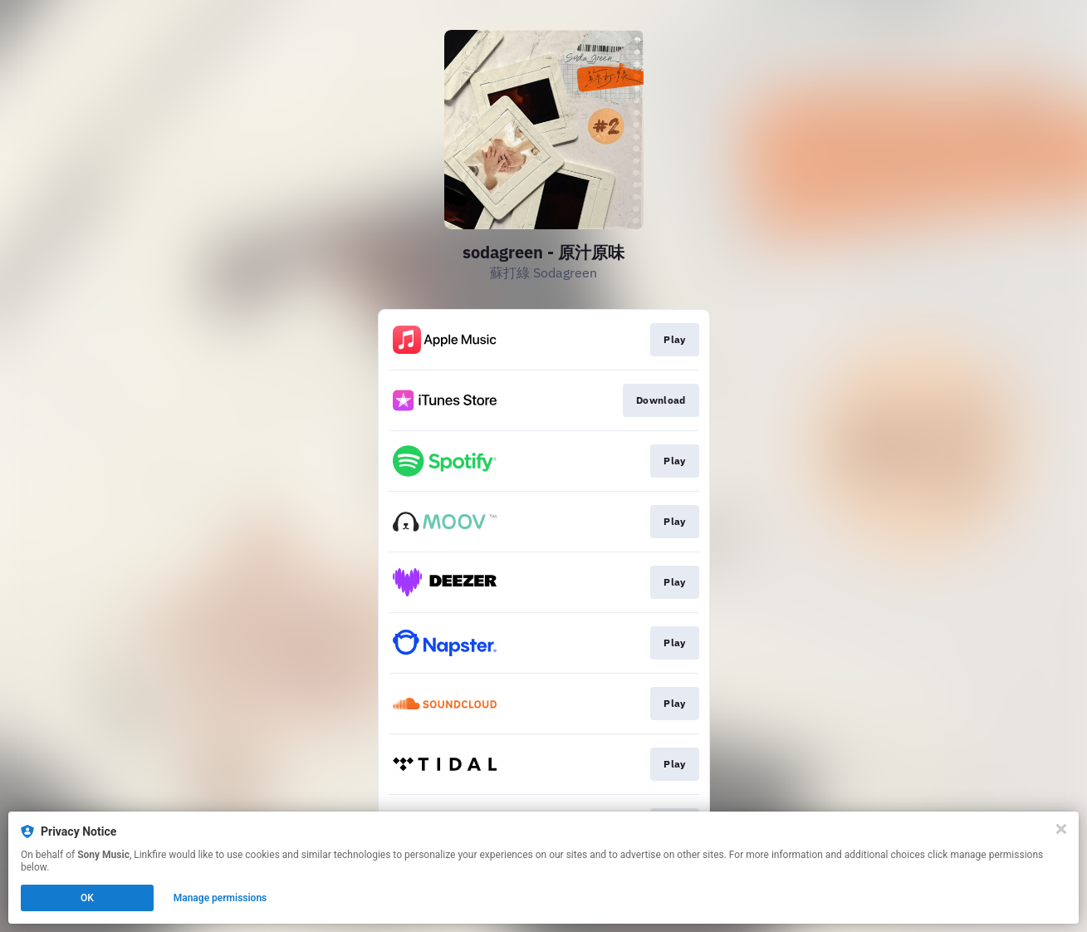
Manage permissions (220, 898)
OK (87, 898)
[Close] (1061, 829)
